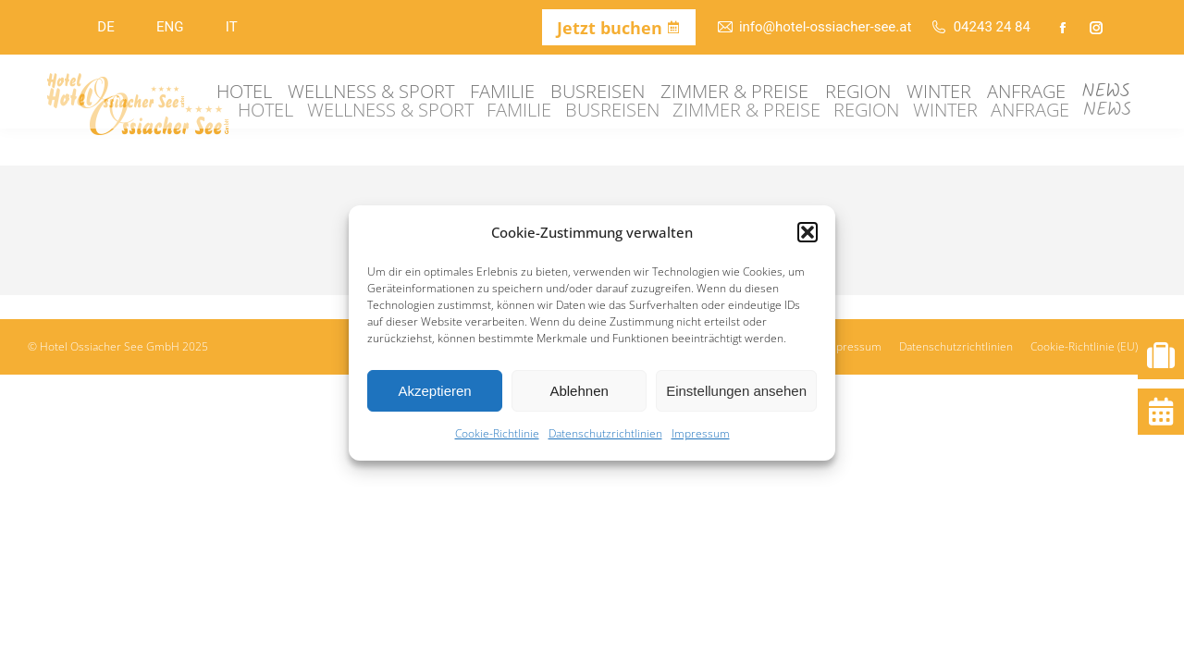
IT (232, 26)
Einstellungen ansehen (736, 391)
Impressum (701, 433)
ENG (169, 26)
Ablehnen (578, 391)
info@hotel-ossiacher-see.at (814, 27)
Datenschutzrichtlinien (605, 433)
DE (105, 26)
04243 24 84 (980, 27)
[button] (807, 232)
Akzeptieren (434, 391)
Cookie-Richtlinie (497, 433)
